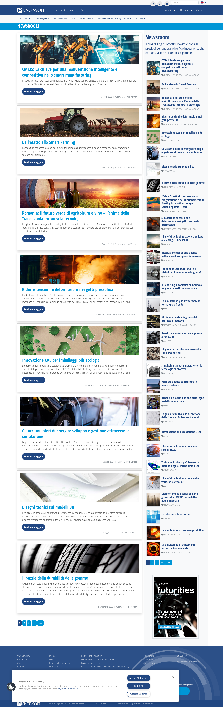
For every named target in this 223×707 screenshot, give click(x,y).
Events (63, 10)
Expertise (73, 10)
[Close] (173, 676)
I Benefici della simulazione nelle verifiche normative (180, 480)
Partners (21, 666)
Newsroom (186, 10)
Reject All (138, 685)
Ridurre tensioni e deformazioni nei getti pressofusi (69, 289)
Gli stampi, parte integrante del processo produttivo (179, 318)
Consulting (150, 663)
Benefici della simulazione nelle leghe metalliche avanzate (182, 399)
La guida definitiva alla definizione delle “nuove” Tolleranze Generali (180, 415)
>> (34, 622)
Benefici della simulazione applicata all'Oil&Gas (181, 335)
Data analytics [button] (41, 18)
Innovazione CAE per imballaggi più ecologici (63, 360)
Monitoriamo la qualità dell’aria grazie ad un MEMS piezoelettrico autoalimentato (180, 497)
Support (182, 655)
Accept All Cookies (138, 678)
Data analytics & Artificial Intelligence (97, 659)
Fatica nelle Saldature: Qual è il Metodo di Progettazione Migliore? (181, 270)
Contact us (22, 659)
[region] (95, 686)
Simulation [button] (23, 18)
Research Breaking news (60, 663)
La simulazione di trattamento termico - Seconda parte (178, 546)
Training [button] (139, 18)
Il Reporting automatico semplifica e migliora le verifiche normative (182, 286)
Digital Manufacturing (90, 663)
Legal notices (135, 703)
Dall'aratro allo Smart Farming (50, 142)
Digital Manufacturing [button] (64, 18)
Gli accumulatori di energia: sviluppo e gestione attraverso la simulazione (78, 433)
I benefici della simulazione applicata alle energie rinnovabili (182, 238)
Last (40, 622)
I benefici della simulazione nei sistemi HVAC (179, 447)
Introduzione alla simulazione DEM (181, 432)
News (51, 659)
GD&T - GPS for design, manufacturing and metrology (105, 666)
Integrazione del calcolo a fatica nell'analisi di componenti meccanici (181, 254)
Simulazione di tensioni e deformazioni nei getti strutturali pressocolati (180, 221)
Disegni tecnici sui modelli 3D (49, 507)
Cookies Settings (138, 693)
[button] (203, 2)
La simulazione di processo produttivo (182, 530)
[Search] (185, 3)
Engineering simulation (91, 655)
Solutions (149, 659)
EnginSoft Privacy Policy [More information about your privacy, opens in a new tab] (68, 689)
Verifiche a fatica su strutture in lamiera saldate (179, 383)
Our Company (23, 655)
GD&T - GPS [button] (86, 18)
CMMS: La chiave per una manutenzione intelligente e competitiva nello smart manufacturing (71, 72)
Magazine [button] (170, 10)
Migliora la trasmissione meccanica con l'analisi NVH (181, 351)
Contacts (200, 10)
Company (53, 10)
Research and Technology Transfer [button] (113, 18)
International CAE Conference (189, 661)
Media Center (55, 666)
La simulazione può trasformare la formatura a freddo (180, 302)
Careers (84, 10)
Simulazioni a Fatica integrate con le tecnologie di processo (181, 367)
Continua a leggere (33, 91)
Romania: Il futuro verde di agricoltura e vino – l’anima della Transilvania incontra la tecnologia (78, 215)
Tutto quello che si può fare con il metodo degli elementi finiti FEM (180, 464)
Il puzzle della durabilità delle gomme (57, 577)
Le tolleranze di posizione (175, 514)
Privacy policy (147, 703)
